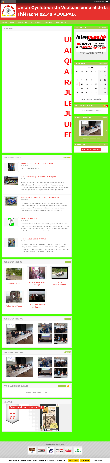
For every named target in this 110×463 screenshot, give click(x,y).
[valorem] (78, 450)
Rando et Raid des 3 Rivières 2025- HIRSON (40, 198)
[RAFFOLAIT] (32, 450)
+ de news (65, 157)
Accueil (4, 22)
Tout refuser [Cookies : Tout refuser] (85, 460)
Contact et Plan (61, 22)
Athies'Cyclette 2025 (29, 218)
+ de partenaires (103, 27)
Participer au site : (101, 1)
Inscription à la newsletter (91, 149)
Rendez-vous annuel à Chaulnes (34, 239)
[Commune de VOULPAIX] (41, 450)
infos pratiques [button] (36, 22)
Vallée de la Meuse (14, 306)
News (12, 22)
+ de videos (68, 261)
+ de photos (68, 318)
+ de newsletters (103, 144)
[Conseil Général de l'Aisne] (50, 450)
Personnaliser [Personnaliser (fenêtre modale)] (97, 460)
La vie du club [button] (22, 22)
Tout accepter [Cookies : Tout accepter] (73, 460)
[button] (5, 417)
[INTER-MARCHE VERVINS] (59, 450)
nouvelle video (14, 284)
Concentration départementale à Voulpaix (38, 177)
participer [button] (49, 22)
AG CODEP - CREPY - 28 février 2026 (37, 163)
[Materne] (69, 450)
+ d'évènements (62, 386)
